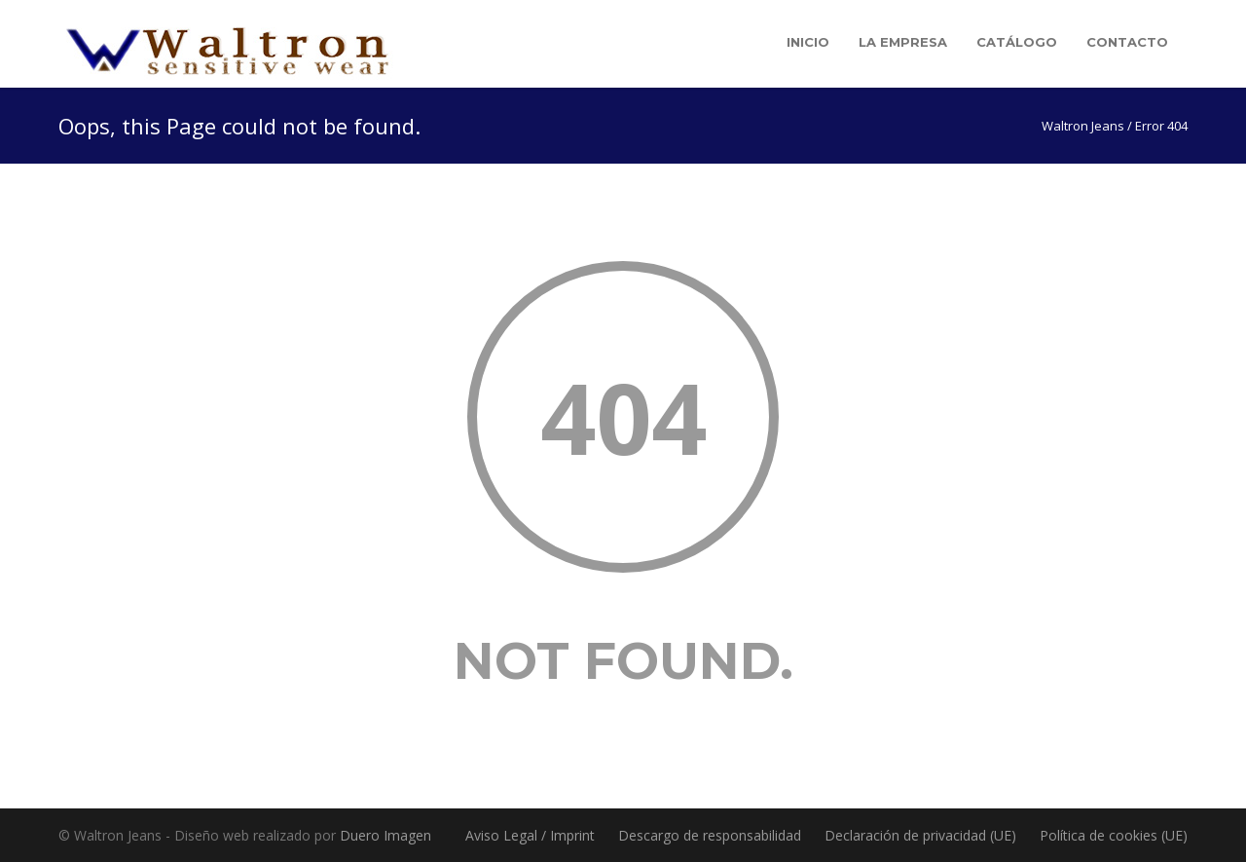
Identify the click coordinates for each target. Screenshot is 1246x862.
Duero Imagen (385, 835)
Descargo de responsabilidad (709, 835)
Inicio (808, 42)
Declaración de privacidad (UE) (920, 835)
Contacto (1127, 42)
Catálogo (1016, 42)
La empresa (903, 42)
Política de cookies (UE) (1114, 835)
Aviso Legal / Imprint (530, 835)
